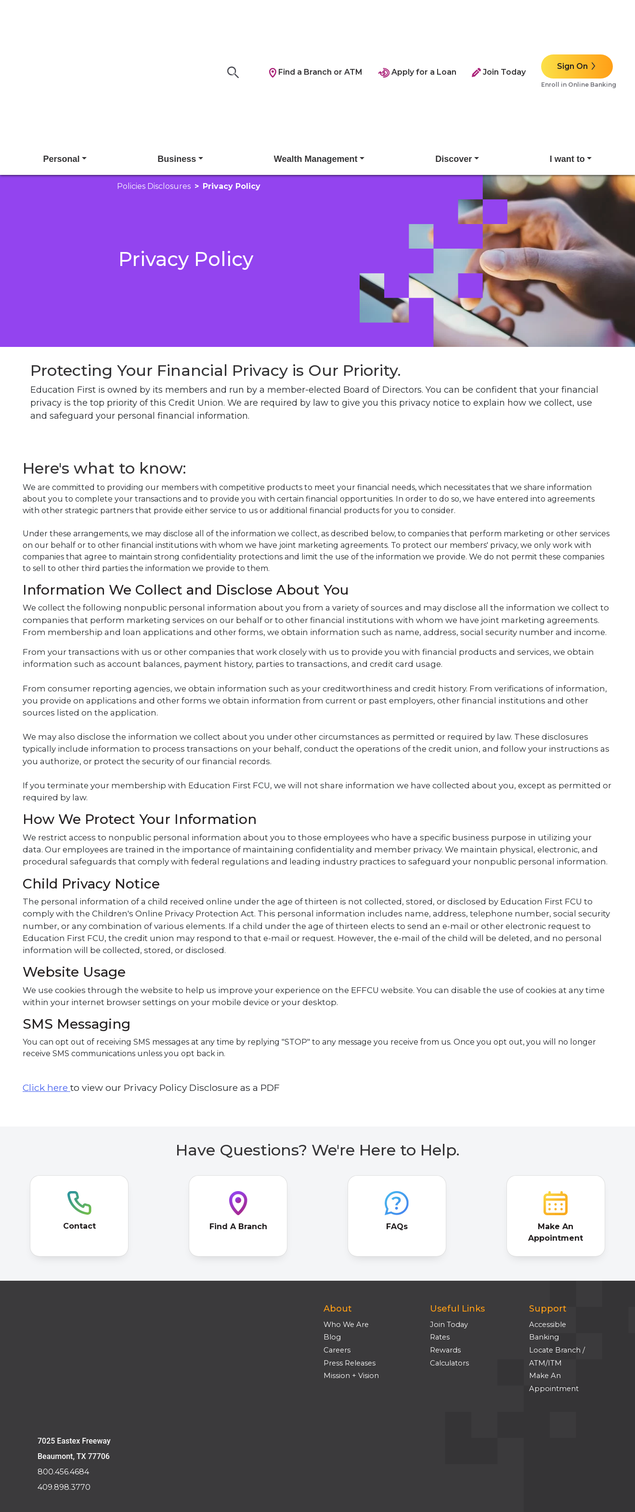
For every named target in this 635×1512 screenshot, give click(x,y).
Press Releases (350, 1270)
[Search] (236, 26)
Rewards (445, 1257)
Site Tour (45, 1397)
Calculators (449, 1270)
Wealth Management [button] (316, 66)
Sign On (572, 20)
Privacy (42, 1384)
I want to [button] (567, 66)
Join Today (499, 25)
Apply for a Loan (417, 25)
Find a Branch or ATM (316, 25)
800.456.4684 (63, 1283)
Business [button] (176, 66)
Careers (337, 1257)
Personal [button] (61, 66)
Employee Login (60, 1410)
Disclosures (50, 1371)
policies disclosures (154, 93)
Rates (440, 1244)
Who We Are (346, 1231)
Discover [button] (453, 66)
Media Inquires (56, 1423)
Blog (332, 1244)
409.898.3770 (64, 1299)
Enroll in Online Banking (578, 38)
